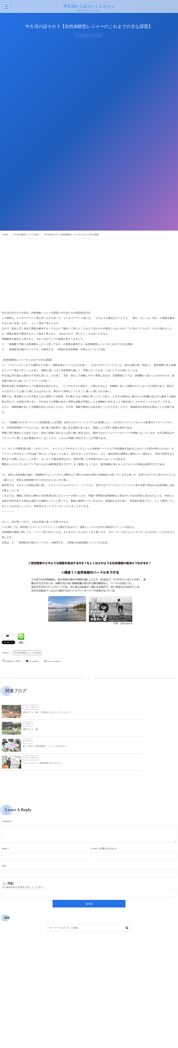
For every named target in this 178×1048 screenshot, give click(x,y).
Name (4, 814)
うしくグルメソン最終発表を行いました (129, 732)
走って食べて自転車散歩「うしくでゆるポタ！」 (46, 732)
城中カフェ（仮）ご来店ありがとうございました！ (47, 715)
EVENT (115, 710)
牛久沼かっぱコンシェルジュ (88, 6)
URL (4, 832)
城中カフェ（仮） (118, 715)
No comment (34, 661)
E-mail (94, 814)
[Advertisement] (89, 277)
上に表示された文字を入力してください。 (23, 853)
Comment (6, 787)
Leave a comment (53, 661)
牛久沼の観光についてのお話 (27, 653)
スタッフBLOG (31, 710)
